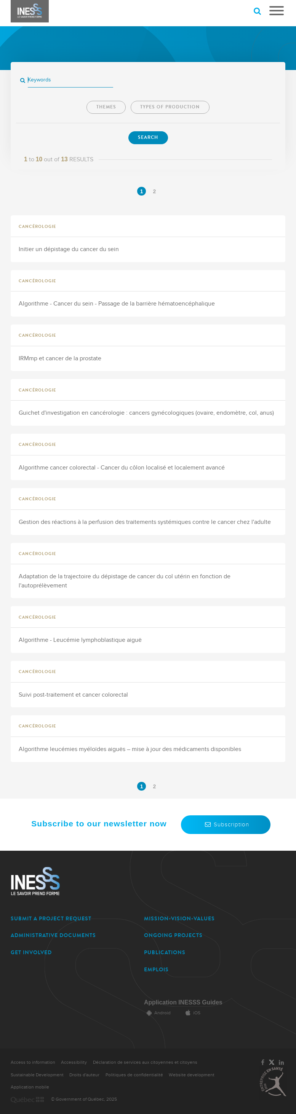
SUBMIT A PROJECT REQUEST (51, 919)
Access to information (33, 1062)
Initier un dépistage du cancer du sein (69, 249)
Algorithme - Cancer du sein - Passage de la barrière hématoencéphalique (117, 303)
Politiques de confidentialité (134, 1075)
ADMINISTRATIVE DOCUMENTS (53, 935)
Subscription (225, 824)
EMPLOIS (156, 970)
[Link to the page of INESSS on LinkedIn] (281, 1063)
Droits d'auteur (84, 1075)
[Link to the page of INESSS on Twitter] (272, 1062)
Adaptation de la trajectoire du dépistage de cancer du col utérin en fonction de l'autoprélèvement (124, 581)
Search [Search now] (148, 137)
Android (157, 1013)
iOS (191, 1013)
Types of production (170, 106)
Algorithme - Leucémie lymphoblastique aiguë (80, 640)
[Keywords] (70, 80)
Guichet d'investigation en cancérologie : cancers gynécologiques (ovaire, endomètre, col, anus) (146, 413)
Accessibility (74, 1062)
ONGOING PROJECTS (173, 935)
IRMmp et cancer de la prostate (60, 358)
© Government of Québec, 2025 (84, 1099)
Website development (191, 1075)
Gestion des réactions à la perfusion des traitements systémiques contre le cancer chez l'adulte (145, 522)
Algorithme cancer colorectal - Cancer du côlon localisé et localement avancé (122, 467)
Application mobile (30, 1087)
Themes (106, 106)
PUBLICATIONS (165, 952)
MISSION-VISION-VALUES (179, 919)
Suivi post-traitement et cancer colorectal (73, 695)
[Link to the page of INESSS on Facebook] (262, 1063)
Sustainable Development (37, 1075)
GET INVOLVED (31, 952)
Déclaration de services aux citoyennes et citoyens (145, 1062)
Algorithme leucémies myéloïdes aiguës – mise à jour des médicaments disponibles (130, 749)
